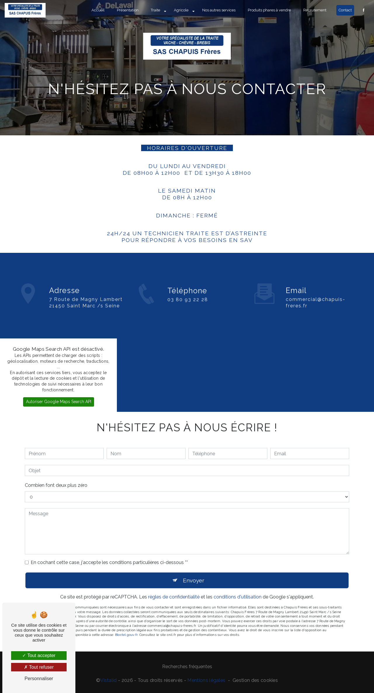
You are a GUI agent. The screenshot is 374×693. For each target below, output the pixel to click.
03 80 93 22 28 (187, 309)
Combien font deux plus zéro (56, 475)
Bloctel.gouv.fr (126, 625)
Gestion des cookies (255, 680)
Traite (155, 10)
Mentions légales (206, 680)
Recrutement (314, 10)
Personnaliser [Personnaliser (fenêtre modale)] (39, 678)
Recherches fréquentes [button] (187, 666)
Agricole (181, 10)
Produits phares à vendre (269, 10)
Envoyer (193, 570)
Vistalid (108, 680)
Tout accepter (38, 655)
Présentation (127, 10)
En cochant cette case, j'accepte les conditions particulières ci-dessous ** (109, 553)
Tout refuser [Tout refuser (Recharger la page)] (39, 667)
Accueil (98, 10)
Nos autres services (219, 10)
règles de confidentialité (174, 587)
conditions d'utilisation (238, 587)
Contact (345, 10)
